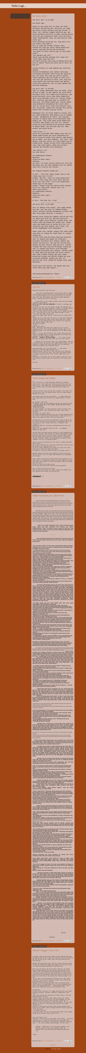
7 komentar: (59, 940)
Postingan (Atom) (56, 1049)
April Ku (36, 287)
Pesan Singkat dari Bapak (44, 378)
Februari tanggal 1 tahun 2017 (46, 950)
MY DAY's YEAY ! (40, 16)
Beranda (52, 1045)
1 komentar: (59, 277)
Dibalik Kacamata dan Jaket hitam (48, 495)
